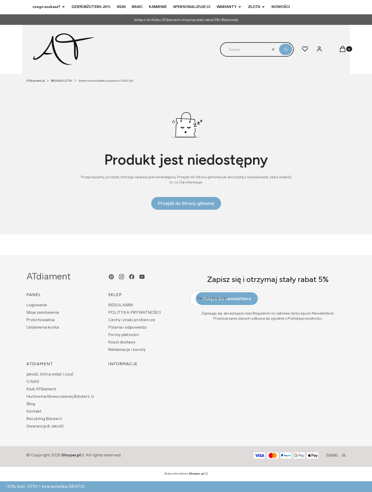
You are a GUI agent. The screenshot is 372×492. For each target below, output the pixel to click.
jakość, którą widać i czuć (50, 373)
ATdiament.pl (35, 80)
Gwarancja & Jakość (45, 425)
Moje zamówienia (42, 312)
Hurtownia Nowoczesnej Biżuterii (58, 396)
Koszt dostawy (121, 341)
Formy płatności (123, 334)
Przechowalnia (40, 319)
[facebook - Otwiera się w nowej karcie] (132, 277)
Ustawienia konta (42, 327)
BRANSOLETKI (61, 80)
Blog (30, 403)
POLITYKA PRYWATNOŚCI (134, 312)
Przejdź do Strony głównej (186, 203)
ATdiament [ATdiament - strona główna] (48, 276)
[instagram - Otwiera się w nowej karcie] (121, 277)
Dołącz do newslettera (227, 298)
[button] (285, 49)
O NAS (32, 381)
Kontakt (33, 411)
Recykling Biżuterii (44, 418)
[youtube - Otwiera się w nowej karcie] (142, 277)
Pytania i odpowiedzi (127, 327)
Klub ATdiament (41, 388)
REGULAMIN (120, 304)
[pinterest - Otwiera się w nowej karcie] (111, 277)
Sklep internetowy (184, 473)
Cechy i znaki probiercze (131, 319)
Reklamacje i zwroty (127, 349)
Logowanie (36, 304)
